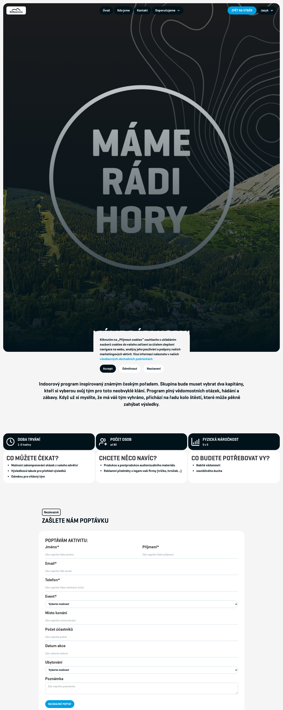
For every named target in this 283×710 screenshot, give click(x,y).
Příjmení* (150, 546)
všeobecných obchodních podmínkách (126, 359)
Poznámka (54, 678)
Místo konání (56, 612)
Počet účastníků (59, 629)
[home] (16, 10)
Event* (51, 596)
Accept (108, 368)
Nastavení (154, 368)
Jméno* (52, 546)
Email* (51, 563)
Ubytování (53, 662)
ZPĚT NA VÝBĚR (242, 10)
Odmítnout (129, 368)
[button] (167, 10)
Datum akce (55, 645)
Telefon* (52, 579)
